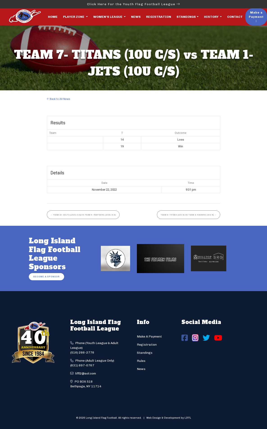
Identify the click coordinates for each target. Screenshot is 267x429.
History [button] (211, 17)
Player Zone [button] (74, 17)
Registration (158, 17)
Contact (235, 17)
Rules (141, 361)
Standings (186, 17)
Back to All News (58, 98)
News (136, 17)
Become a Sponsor (46, 276)
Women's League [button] (108, 17)
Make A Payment (149, 336)
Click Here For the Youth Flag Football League (133, 4)
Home (53, 17)
